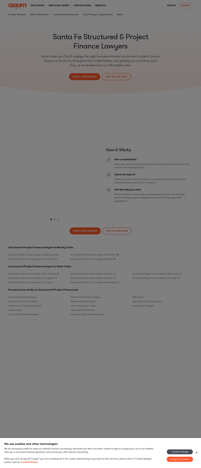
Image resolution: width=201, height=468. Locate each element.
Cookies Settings (180, 451)
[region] (100, 453)
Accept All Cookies (180, 459)
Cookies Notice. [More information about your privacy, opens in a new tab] (29, 462)
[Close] (196, 453)
